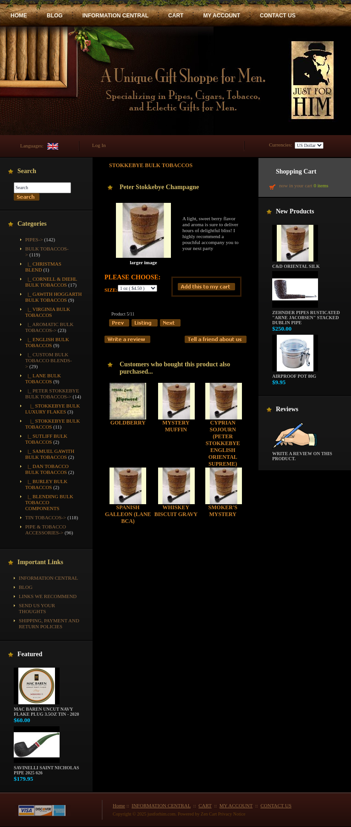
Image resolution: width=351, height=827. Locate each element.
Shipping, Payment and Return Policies (49, 623)
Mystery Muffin (176, 426)
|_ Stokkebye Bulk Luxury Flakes (52, 408)
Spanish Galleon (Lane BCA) (128, 514)
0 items (320, 185)
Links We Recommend (48, 596)
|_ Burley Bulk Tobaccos (46, 484)
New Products (295, 211)
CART (175, 15)
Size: (111, 290)
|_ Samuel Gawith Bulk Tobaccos (49, 454)
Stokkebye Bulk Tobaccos (150, 165)
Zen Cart (209, 813)
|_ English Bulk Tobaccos (47, 342)
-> (52, 393)
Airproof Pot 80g (295, 374)
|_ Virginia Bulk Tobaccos (47, 312)
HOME (19, 15)
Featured (29, 654)
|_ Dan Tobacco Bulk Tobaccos (47, 469)
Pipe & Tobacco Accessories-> (45, 529)
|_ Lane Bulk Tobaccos (43, 378)
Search (26, 171)
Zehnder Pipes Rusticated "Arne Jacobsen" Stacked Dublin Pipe (306, 315)
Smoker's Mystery (222, 510)
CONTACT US (278, 15)
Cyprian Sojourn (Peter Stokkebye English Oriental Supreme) (223, 443)
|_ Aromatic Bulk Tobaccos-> (49, 327)
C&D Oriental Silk (296, 264)
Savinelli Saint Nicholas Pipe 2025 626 (46, 768)
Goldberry (128, 422)
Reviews (287, 409)
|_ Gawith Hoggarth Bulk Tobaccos (53, 297)
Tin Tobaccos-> (45, 517)
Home (119, 805)
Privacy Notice (232, 813)
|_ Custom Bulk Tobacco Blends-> (48, 360)
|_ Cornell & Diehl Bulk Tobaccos (51, 282)
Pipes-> (34, 239)
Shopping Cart (296, 171)
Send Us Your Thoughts (37, 608)
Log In (99, 145)
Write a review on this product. (302, 454)
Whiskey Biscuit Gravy (176, 510)
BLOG (55, 15)
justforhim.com (162, 813)
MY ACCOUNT (221, 15)
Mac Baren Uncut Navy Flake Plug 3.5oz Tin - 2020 (46, 709)
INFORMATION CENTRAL (115, 15)
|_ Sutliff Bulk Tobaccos (46, 439)
